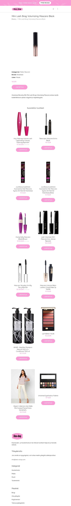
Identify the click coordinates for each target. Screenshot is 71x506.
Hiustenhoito (16, 470)
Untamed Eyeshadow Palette (48, 396)
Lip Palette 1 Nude (48, 334)
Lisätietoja (20, 87)
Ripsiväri (27, 72)
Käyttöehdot (16, 499)
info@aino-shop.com (18, 459)
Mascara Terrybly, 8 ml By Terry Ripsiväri (23, 286)
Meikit (22, 72)
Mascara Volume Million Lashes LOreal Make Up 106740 (48, 287)
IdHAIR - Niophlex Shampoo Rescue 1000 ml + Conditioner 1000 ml (23, 349)
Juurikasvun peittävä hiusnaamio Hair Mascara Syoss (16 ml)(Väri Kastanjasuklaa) (48, 190)
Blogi (13, 493)
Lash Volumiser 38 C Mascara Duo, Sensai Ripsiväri (48, 239)
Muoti (13, 477)
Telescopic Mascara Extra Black (48, 139)
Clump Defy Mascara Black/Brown (23, 238)
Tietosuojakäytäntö (18, 503)
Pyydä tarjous (45, 3)
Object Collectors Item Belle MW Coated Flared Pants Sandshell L (22, 408)
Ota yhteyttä (16, 496)
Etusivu (14, 19)
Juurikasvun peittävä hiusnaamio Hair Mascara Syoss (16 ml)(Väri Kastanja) (23, 189)
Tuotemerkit (15, 480)
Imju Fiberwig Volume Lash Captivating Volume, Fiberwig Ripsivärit (23, 140)
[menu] (57, 8)
